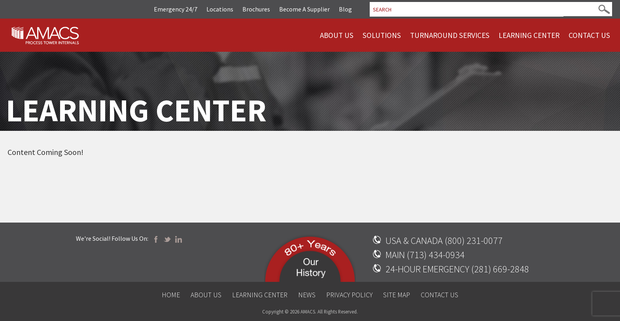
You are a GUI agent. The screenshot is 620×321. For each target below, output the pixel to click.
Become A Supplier (304, 9)
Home (171, 295)
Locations (219, 9)
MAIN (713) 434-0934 (425, 255)
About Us (336, 35)
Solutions (382, 35)
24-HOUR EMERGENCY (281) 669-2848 (457, 269)
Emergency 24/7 (175, 9)
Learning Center (529, 35)
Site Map (396, 295)
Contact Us (589, 35)
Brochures (256, 9)
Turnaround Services (450, 35)
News (307, 295)
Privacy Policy (349, 295)
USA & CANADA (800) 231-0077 (444, 240)
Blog (345, 9)
